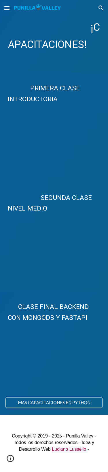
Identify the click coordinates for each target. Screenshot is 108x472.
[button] (7, 8)
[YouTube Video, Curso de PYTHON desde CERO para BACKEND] (54, 360)
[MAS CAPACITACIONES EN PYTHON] (54, 402)
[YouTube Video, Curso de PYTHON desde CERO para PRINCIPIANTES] (54, 142)
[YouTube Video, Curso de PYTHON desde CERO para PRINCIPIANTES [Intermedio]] (54, 251)
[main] (54, 36)
